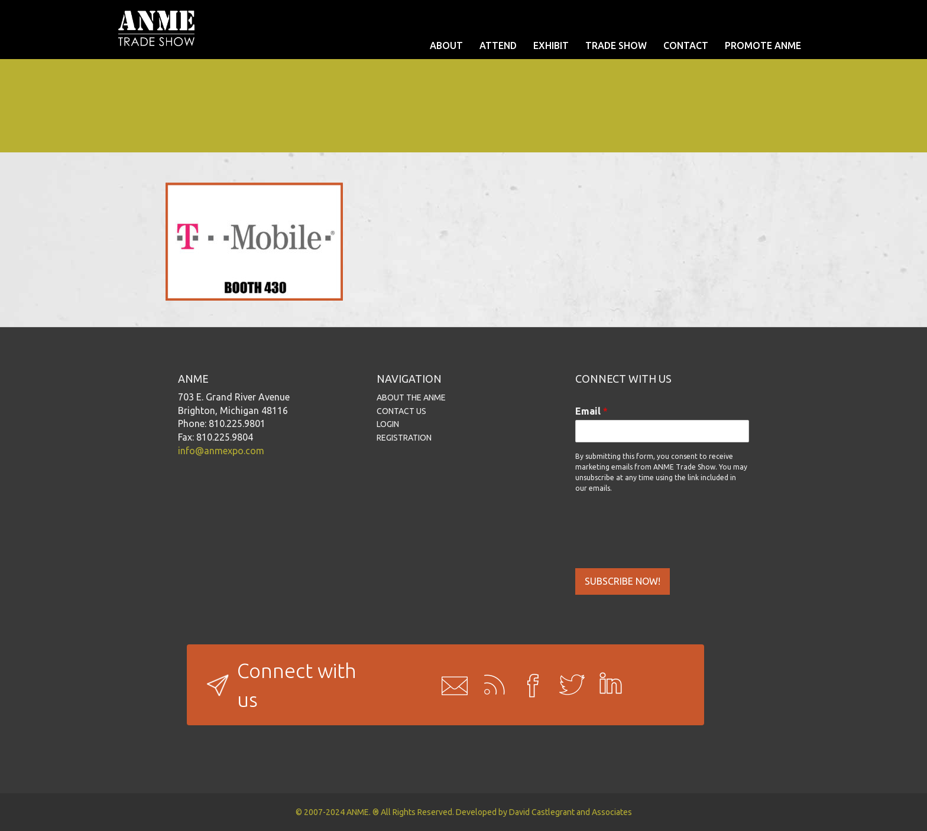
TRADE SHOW (616, 45)
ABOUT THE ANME (411, 397)
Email (591, 411)
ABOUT (446, 45)
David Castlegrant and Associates (570, 812)
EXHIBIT (551, 45)
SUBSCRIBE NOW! (622, 581)
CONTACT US (401, 411)
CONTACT (685, 45)
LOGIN (388, 424)
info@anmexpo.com (221, 450)
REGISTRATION (404, 437)
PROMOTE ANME (763, 45)
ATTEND (498, 45)
